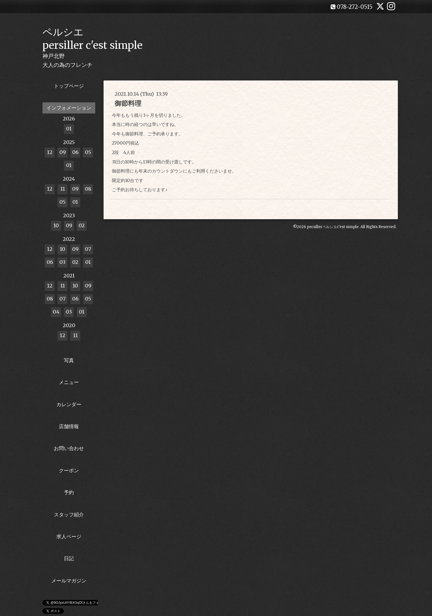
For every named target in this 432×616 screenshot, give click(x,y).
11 (62, 189)
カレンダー (68, 404)
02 (82, 225)
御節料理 (128, 103)
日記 (69, 558)
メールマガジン (68, 580)
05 (88, 152)
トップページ (69, 86)
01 (69, 128)
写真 (69, 360)
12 (49, 152)
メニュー (69, 382)
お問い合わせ (69, 448)
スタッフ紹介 (69, 514)
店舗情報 (69, 426)
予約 (69, 492)
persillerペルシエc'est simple (333, 226)
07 (88, 249)
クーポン (69, 470)
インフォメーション (68, 108)
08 (88, 189)
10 (56, 225)
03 (62, 262)
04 (56, 312)
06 (75, 152)
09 (62, 152)
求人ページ (68, 536)
